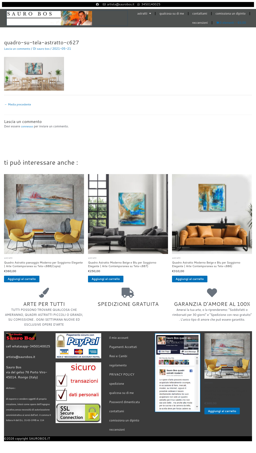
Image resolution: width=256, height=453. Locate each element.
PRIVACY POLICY (121, 377)
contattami (199, 13)
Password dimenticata (124, 404)
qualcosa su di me (171, 13)
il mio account (118, 340)
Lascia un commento (18, 49)
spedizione (116, 386)
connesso (27, 127)
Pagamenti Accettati (123, 349)
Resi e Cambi (118, 359)
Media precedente (18, 105)
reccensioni (200, 23)
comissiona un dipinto (231, 13)
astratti (144, 13)
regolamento (118, 368)
